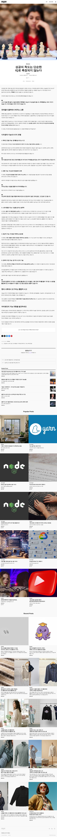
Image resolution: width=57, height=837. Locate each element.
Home (24, 81)
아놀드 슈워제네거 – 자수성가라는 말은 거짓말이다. (13, 387)
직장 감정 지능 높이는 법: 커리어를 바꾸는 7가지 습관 (13, 371)
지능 (26, 343)
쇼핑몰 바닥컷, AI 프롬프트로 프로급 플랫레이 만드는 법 (13, 813)
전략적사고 (23, 343)
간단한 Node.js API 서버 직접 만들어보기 (10, 523)
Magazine (51, 1)
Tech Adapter (31, 444)
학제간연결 (30, 343)
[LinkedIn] (52, 829)
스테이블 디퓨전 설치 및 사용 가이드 (9, 561)
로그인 (30, 352)
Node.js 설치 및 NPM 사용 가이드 (8, 484)
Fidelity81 (2, 444)
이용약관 (9, 835)
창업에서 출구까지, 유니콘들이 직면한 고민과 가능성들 (13, 379)
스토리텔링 (15, 343)
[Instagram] (54, 829)
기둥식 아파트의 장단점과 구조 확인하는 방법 (11, 446)
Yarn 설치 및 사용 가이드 (35, 446)
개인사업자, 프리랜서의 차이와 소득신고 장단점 (40, 523)
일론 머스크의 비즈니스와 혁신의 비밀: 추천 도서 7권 (13, 394)
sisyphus (28, 73)
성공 (11, 343)
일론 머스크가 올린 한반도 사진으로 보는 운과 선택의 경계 (14, 401)
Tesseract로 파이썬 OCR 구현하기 (37, 484)
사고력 (9, 343)
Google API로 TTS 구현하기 (35, 561)
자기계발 (19, 343)
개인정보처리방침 (4, 835)
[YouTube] (49, 829)
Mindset (28, 64)
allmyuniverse (31, 811)
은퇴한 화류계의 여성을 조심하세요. (9, 599)
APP (46, 1)
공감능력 (5, 343)
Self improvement (28, 81)
